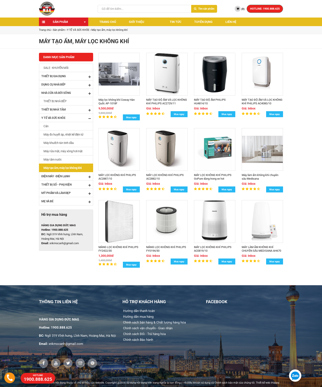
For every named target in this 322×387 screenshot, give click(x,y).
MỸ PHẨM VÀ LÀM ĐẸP (66, 193)
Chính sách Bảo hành (138, 340)
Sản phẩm (60, 22)
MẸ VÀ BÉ (66, 201)
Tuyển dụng (203, 22)
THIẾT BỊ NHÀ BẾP (54, 101)
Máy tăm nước (52, 159)
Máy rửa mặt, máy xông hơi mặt (63, 151)
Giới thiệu (136, 22)
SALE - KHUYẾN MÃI (56, 67)
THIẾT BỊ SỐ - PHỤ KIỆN (66, 185)
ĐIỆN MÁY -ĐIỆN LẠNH (66, 176)
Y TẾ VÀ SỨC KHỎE (78, 29)
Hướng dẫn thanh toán (139, 311)
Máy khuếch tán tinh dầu (58, 143)
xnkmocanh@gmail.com (64, 243)
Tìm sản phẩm (204, 8)
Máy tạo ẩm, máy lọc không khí (109, 29)
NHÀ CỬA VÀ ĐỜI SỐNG (66, 93)
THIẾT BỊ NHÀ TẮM (66, 110)
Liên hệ (230, 22)
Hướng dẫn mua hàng (138, 317)
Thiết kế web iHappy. (268, 382)
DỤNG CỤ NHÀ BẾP (66, 85)
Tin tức (175, 22)
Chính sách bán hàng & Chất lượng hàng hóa (154, 322)
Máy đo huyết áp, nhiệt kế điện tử (63, 134)
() (239, 9)
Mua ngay (131, 117)
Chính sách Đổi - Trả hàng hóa (144, 334)
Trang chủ (107, 22)
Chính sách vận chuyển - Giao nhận (148, 328)
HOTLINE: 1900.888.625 (265, 8)
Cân (46, 126)
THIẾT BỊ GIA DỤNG (66, 76)
